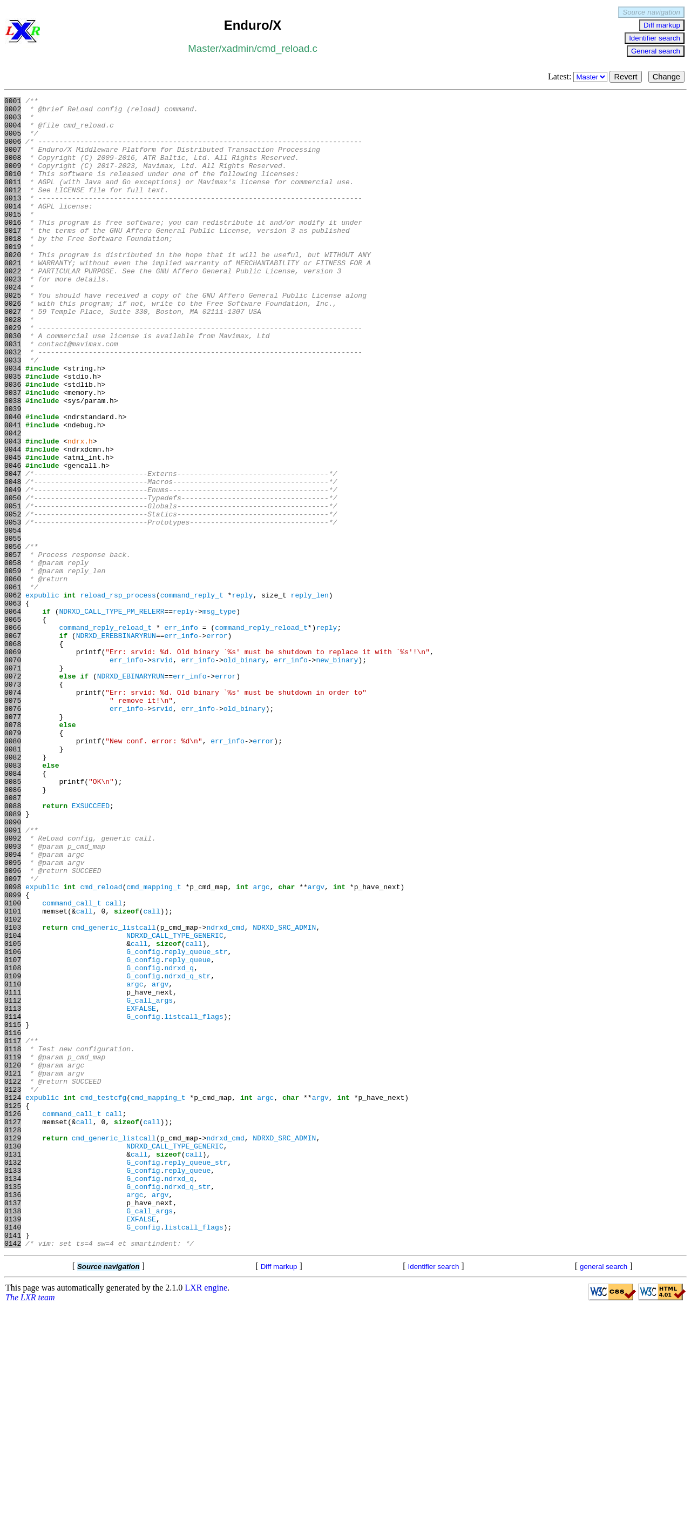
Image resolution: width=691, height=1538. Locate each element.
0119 (12, 1249)
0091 (12, 977)
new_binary (337, 773)
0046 (12, 540)
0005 (12, 141)
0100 (12, 1065)
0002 (12, 112)
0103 (12, 1094)
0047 (12, 549)
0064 (12, 715)
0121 (12, 1269)
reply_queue (187, 1133)
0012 (12, 209)
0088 (12, 948)
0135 (12, 1405)
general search (603, 1497)
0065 (12, 724)
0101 (12, 1074)
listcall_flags (193, 1201)
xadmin (237, 48)
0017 (12, 258)
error (216, 744)
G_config (143, 1123)
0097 (12, 1035)
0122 (12, 1279)
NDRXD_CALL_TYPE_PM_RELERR (111, 715)
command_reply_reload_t (105, 734)
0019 (12, 277)
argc (261, 1045)
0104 (12, 1104)
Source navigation (651, 12)
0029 (12, 374)
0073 (12, 802)
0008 (12, 170)
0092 (12, 987)
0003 (12, 121)
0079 (12, 860)
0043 (12, 510)
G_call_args (149, 1181)
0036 (12, 442)
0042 (12, 501)
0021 (12, 296)
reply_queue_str (195, 1123)
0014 (12, 228)
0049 (12, 569)
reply (242, 695)
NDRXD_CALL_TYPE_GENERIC (174, 1104)
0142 (12, 1473)
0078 (12, 851)
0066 (12, 734)
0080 (12, 870)
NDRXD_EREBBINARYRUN (116, 744)
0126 (12, 1317)
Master (203, 48)
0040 (12, 481)
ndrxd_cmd (225, 1094)
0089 (12, 958)
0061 (12, 685)
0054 (12, 617)
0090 (12, 967)
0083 (12, 899)
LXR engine (206, 1517)
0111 (12, 1172)
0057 (12, 647)
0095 (12, 1016)
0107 (12, 1133)
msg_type (219, 715)
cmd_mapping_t (153, 1045)
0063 (12, 705)
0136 (12, 1415)
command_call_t (71, 1065)
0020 (12, 287)
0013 (12, 219)
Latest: (579, 76)
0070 (12, 773)
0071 (12, 783)
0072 (12, 792)
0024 (12, 326)
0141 (12, 1463)
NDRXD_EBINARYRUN (131, 792)
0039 (12, 471)
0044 (12, 520)
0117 (12, 1230)
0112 (12, 1181)
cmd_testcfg (103, 1298)
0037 (12, 452)
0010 (12, 189)
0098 (12, 1045)
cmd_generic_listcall (114, 1094)
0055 (12, 627)
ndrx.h (80, 510)
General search (655, 51)
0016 (12, 248)
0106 (12, 1123)
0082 (12, 890)
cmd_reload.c (287, 48)
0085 (12, 919)
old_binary (244, 773)
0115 (12, 1210)
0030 (12, 384)
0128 (12, 1337)
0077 (12, 841)
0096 (12, 1026)
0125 (12, 1308)
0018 (12, 267)
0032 (12, 403)
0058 (12, 656)
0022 (12, 306)
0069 (12, 763)
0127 (12, 1327)
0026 (12, 345)
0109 (12, 1152)
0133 (12, 1386)
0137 (12, 1424)
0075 (12, 822)
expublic (42, 695)
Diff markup (661, 25)
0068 (12, 753)
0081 (12, 880)
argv (316, 1045)
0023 (12, 316)
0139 (12, 1444)
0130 (12, 1356)
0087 (12, 938)
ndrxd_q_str (187, 1152)
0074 (12, 812)
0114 (12, 1201)
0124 (12, 1298)
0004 (12, 131)
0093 (12, 997)
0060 (12, 676)
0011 (12, 199)
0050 (12, 578)
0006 (12, 151)
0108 (12, 1142)
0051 (12, 588)
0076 (12, 831)
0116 (12, 1220)
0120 (12, 1259)
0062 (12, 695)
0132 (12, 1376)
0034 (12, 423)
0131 (12, 1366)
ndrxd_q (179, 1142)
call (113, 1065)
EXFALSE (141, 1191)
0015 (12, 238)
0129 (12, 1347)
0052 (12, 598)
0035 (12, 433)
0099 (12, 1055)
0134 (12, 1395)
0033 (12, 413)
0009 (12, 180)
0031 (12, 394)
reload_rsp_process (117, 695)
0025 (12, 335)
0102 (12, 1084)
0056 (12, 637)
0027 (12, 355)
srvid (162, 773)
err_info (181, 734)
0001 (12, 102)
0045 (12, 530)
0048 (12, 559)
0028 (12, 365)
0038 (12, 462)
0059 (12, 666)
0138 (12, 1434)
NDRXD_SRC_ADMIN (284, 1094)
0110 (12, 1162)
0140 (12, 1454)
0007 (12, 160)
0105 (12, 1113)
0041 (12, 491)
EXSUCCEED (91, 948)
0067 (12, 744)
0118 (12, 1240)
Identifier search (654, 38)
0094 (12, 1006)
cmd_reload (101, 1045)
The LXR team (30, 1527)
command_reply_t (191, 695)
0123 (12, 1288)
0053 (12, 608)
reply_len (310, 695)
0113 (12, 1191)
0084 (12, 909)
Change (666, 76)
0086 (12, 928)
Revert (625, 76)
